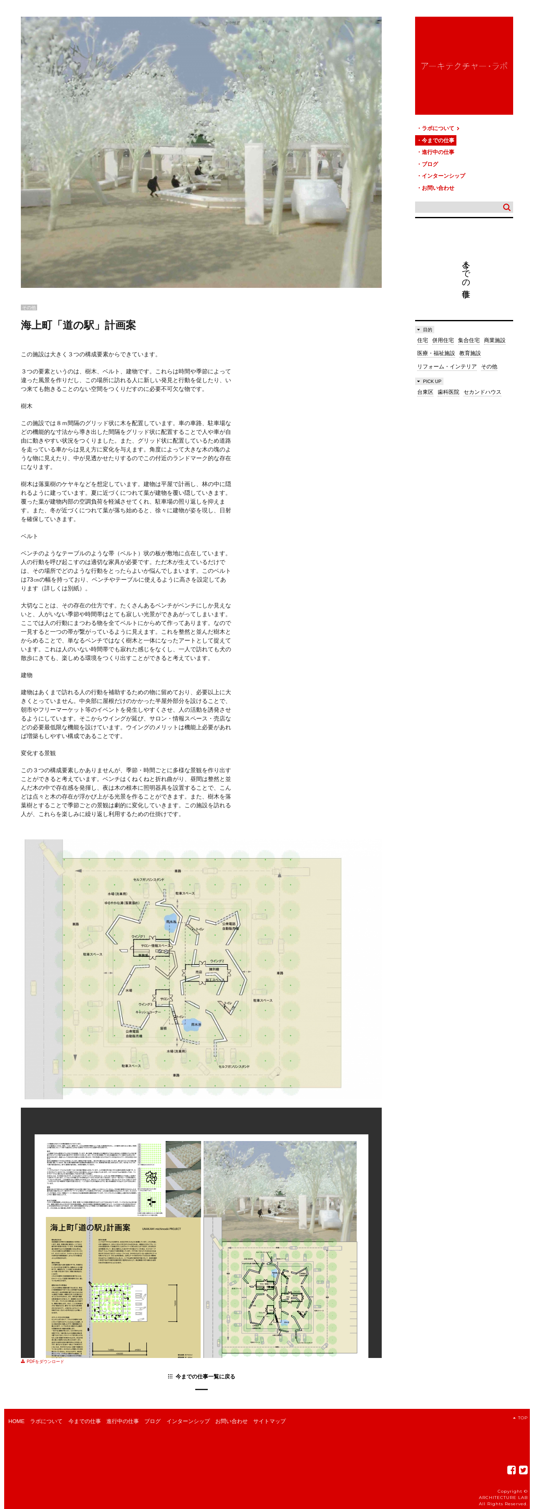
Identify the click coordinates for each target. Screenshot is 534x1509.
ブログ (430, 164)
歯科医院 (448, 392)
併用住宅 (443, 340)
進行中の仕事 (438, 152)
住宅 (422, 340)
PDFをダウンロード (42, 1361)
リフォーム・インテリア (447, 366)
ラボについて (441, 128)
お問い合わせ (438, 188)
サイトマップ (269, 1421)
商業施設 (495, 340)
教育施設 (470, 353)
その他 (489, 366)
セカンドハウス (482, 392)
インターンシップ (443, 176)
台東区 (425, 392)
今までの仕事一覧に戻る (205, 1376)
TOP (520, 1418)
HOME (16, 1421)
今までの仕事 (438, 140)
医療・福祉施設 (436, 353)
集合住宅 (469, 340)
